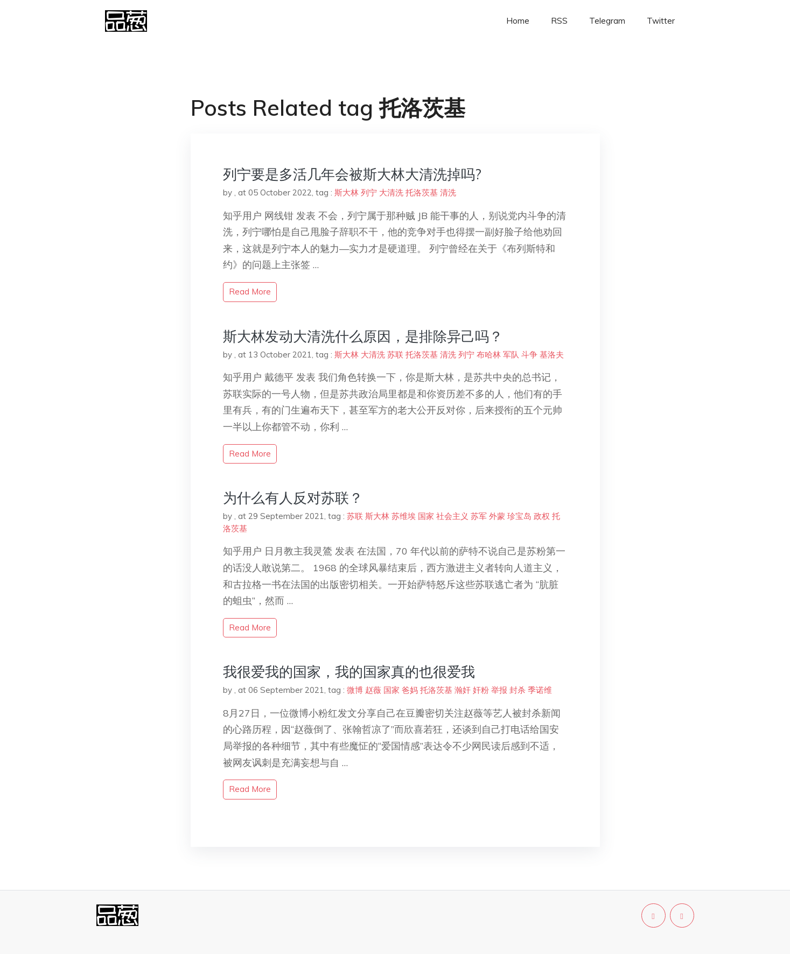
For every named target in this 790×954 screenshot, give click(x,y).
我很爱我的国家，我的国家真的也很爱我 (349, 672)
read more (250, 291)
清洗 (448, 192)
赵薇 (373, 690)
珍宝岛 (519, 516)
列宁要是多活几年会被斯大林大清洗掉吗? (352, 174)
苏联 (395, 354)
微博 (355, 690)
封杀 (517, 690)
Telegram (607, 21)
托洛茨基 (422, 192)
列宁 (369, 192)
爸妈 (410, 690)
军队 (511, 354)
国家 (426, 516)
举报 (499, 690)
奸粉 (481, 690)
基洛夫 (552, 354)
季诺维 (540, 690)
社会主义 (452, 516)
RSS (559, 21)
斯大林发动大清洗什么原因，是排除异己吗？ (363, 336)
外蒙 (497, 516)
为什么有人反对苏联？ (293, 498)
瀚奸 (463, 690)
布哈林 (489, 354)
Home (517, 21)
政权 (542, 516)
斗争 (529, 354)
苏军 (479, 516)
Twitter (661, 21)
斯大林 (346, 192)
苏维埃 (403, 516)
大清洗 (391, 192)
